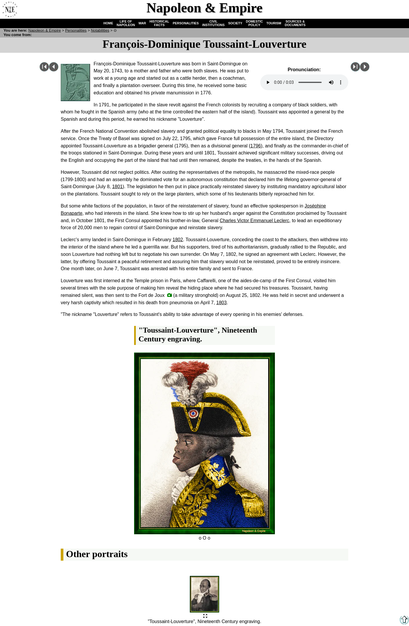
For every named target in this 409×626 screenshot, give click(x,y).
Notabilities (100, 30)
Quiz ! (364, 9)
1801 (117, 186)
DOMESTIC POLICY (254, 23)
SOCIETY (235, 23)
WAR (142, 23)
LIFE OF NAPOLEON (126, 23)
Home (9, 9)
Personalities (76, 30)
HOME (108, 23)
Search (381, 9)
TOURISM (273, 23)
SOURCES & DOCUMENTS (295, 23)
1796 (255, 145)
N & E (44, 30)
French (399, 9)
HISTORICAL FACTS (159, 23)
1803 (221, 302)
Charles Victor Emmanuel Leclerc (254, 220)
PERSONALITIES (186, 23)
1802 (178, 239)
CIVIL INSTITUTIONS (213, 23)
